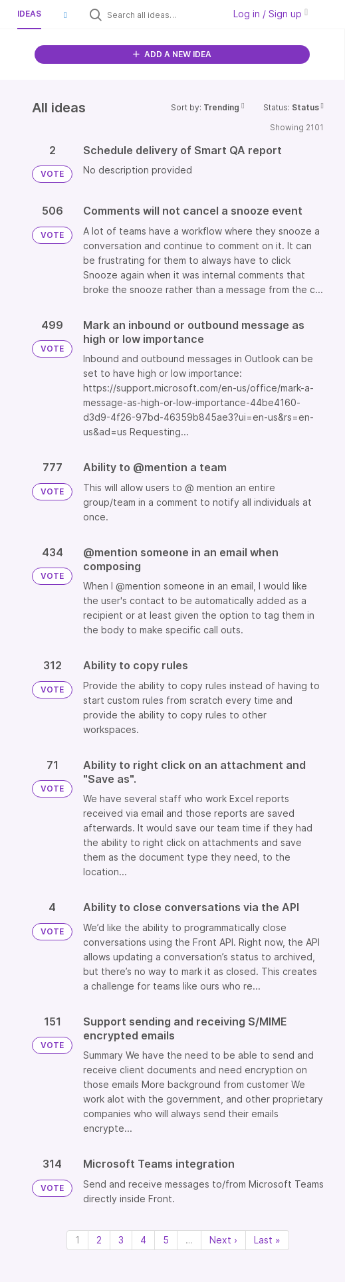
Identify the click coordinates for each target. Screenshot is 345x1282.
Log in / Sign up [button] (270, 13)
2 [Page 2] (99, 1239)
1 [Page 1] (77, 1239)
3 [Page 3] (121, 1239)
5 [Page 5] (166, 1239)
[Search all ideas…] (162, 15)
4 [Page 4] (143, 1239)
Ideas (29, 14)
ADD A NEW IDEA (172, 54)
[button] (65, 15)
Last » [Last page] (267, 1239)
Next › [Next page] (223, 1239)
